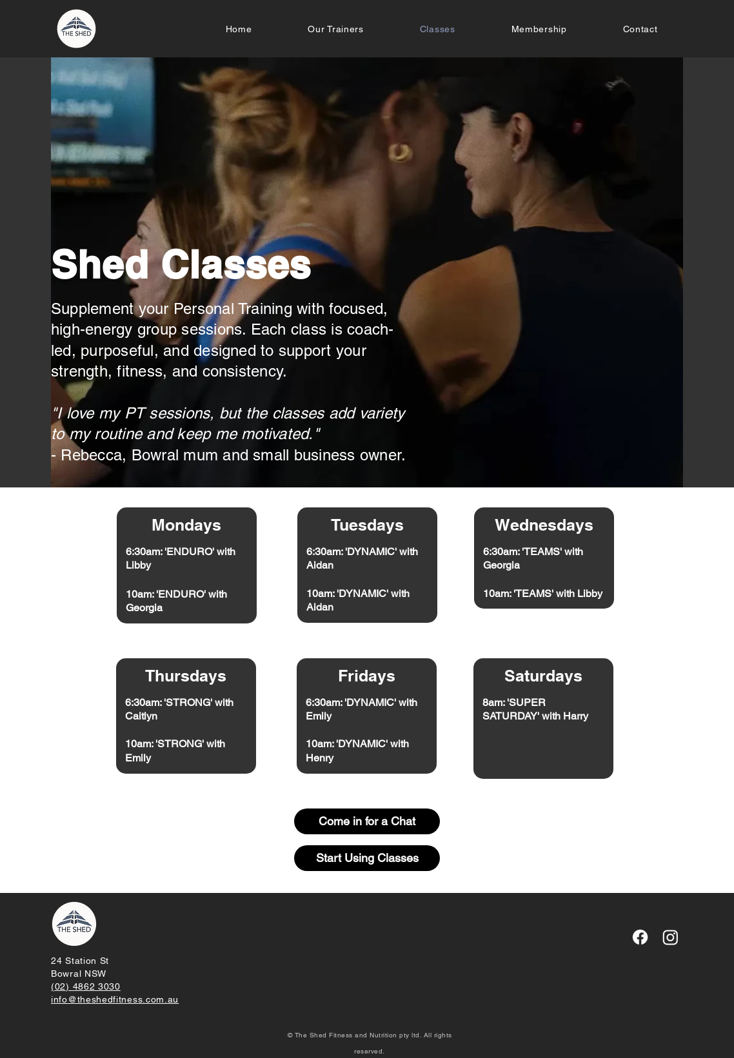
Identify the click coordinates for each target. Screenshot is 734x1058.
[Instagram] (670, 937)
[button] (539, 29)
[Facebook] (640, 937)
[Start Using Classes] (367, 858)
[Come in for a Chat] (367, 821)
